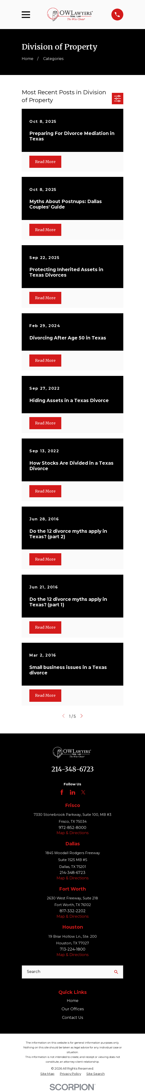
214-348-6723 (73, 769)
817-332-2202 (73, 911)
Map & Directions (72, 833)
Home (72, 1000)
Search (33, 971)
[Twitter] (83, 792)
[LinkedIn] (72, 792)
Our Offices (73, 1009)
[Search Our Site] (116, 972)
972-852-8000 (72, 827)
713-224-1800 (72, 949)
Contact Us (72, 1017)
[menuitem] (47, 1073)
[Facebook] (61, 792)
